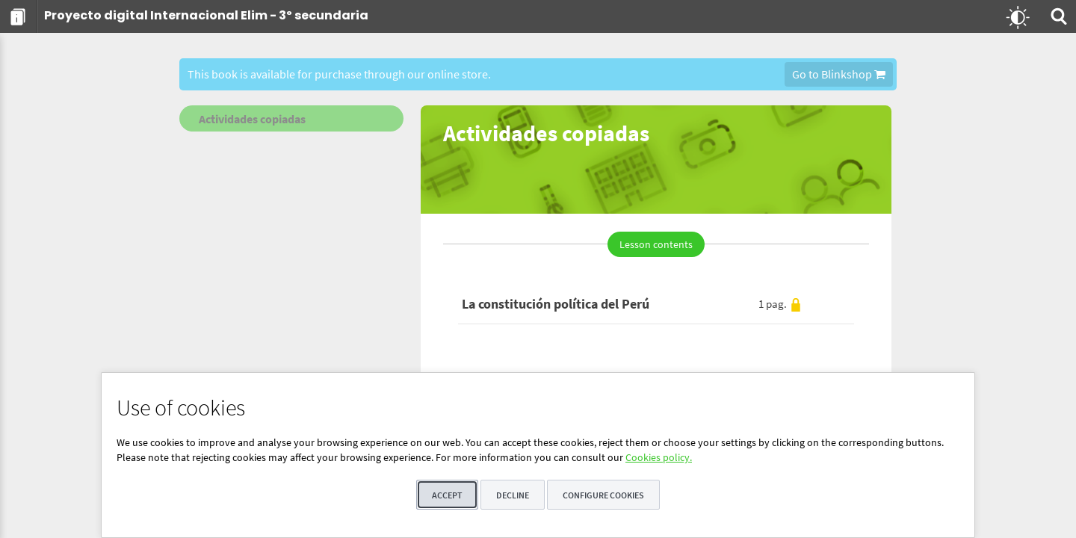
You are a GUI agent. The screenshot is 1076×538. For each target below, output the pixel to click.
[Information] (18, 16)
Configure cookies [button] (603, 495)
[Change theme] (1017, 16)
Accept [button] (447, 495)
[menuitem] (18, 16)
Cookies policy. (658, 457)
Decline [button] (512, 495)
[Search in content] (1057, 16)
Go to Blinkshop (838, 74)
